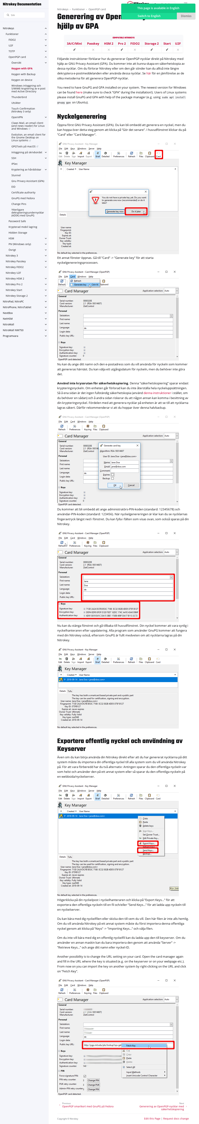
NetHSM (8, 318)
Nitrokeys (8, 28)
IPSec (14, 163)
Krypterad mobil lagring (23, 227)
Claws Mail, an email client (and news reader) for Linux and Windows (28, 125)
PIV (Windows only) (20, 244)
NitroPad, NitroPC (13, 301)
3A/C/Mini (74, 43)
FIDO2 (12, 39)
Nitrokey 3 (12, 255)
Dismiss (186, 16)
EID (13, 186)
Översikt (16, 62)
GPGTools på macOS (23, 146)
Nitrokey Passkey (16, 261)
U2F (11, 45)
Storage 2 (152, 43)
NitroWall (8, 324)
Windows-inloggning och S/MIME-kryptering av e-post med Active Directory (28, 88)
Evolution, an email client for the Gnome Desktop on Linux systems (28, 137)
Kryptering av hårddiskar (26, 169)
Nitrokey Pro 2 (14, 284)
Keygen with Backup (23, 74)
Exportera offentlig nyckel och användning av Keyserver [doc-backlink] (120, 745)
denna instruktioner (157, 393)
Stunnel (16, 175)
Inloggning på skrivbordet (26, 152)
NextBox (8, 313)
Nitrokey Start (14, 290)
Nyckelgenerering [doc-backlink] (81, 117)
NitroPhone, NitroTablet (17, 307)
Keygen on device (21, 80)
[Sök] (24, 15)
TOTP (12, 51)
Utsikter (16, 103)
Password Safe (17, 221)
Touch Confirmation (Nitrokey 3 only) (23, 110)
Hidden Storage (18, 232)
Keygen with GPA (22, 68)
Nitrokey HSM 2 (15, 278)
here (79, 92)
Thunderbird (19, 97)
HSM (11, 238)
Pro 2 (122, 43)
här (148, 73)
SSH (13, 158)
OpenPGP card (17, 57)
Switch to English (149, 16)
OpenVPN (17, 117)
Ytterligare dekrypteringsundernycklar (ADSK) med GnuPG (27, 212)
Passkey (93, 43)
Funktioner (12, 34)
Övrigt (12, 250)
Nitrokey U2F (13, 272)
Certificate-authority (23, 192)
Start (167, 43)
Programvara (10, 336)
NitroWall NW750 (13, 330)
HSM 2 (108, 43)
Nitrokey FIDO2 (15, 267)
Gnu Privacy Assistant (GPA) (27, 181)
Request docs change (176, 1118)
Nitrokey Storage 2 (17, 295)
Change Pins (18, 204)
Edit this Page (152, 1118)
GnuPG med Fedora (23, 198)
